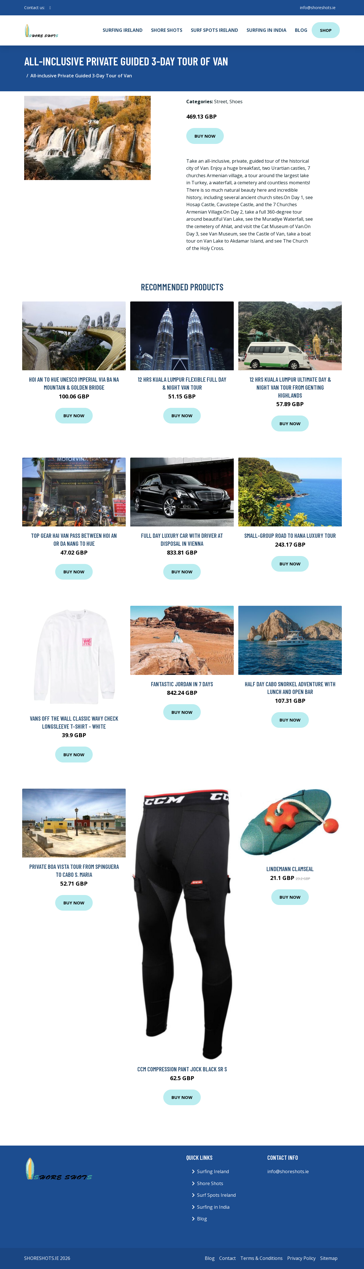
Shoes (236, 101)
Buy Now (205, 136)
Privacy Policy (301, 1258)
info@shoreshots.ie (317, 7)
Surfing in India (266, 30)
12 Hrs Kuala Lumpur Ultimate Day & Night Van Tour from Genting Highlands (290, 387)
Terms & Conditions (261, 1258)
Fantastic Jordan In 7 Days (182, 683)
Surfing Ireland (122, 30)
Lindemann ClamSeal (290, 868)
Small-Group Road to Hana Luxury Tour (290, 535)
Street (220, 101)
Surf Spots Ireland (214, 30)
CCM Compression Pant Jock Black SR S (182, 1068)
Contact (227, 1258)
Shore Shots (166, 30)
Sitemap (329, 1258)
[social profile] (50, 7)
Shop (326, 30)
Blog (301, 30)
